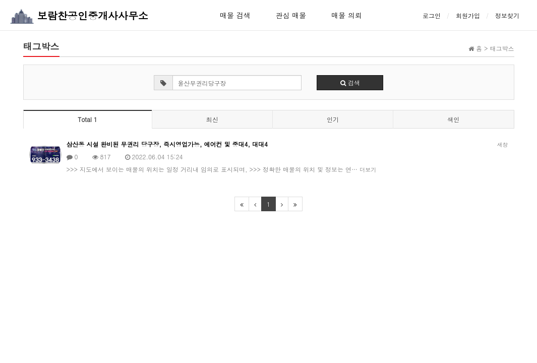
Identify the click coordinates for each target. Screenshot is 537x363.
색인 (453, 119)
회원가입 (468, 15)
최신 (212, 119)
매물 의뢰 (346, 15)
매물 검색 (235, 15)
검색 (350, 82)
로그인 (432, 15)
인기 (333, 119)
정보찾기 (507, 15)
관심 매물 (291, 15)
